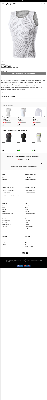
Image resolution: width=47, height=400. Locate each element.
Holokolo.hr (32, 261)
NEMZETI (27, 244)
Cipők (4, 242)
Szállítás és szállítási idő (30, 179)
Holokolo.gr (38, 261)
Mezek (3, 207)
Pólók (26, 222)
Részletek (3, 93)
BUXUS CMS (13, 260)
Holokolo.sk (22, 260)
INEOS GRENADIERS (30, 240)
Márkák (4, 244)
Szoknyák (27, 224)
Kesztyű (4, 215)
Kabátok (4, 211)
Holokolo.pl (33, 260)
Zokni (3, 217)
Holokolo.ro (8, 261)
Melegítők (27, 228)
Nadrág (4, 209)
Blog (3, 177)
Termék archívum (6, 181)
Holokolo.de (26, 261)
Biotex (3, 64)
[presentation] (2, 116)
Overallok (4, 226)
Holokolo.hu (39, 260)
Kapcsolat (4, 179)
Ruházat (4, 239)
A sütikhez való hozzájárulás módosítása (11, 195)
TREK (26, 242)
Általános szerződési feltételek (31, 194)
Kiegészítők (5, 240)
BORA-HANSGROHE (29, 239)
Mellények (4, 222)
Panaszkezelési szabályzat (8, 190)
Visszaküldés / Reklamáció (8, 194)
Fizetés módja (28, 177)
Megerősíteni (41, 163)
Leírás (3, 77)
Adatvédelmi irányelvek (30, 190)
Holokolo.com (20, 261)
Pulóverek (27, 220)
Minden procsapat (29, 246)
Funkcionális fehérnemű (7, 213)
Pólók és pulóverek (6, 224)
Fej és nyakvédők (6, 220)
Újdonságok (5, 205)
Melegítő (4, 218)
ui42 (18, 260)
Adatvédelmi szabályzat (30, 192)
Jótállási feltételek (6, 192)
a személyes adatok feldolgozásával (30, 166)
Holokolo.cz (28, 260)
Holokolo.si (14, 261)
